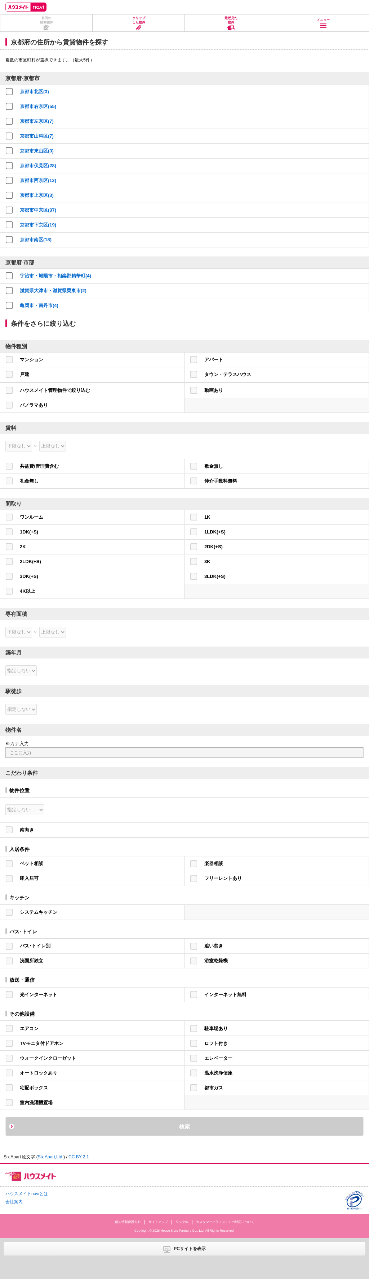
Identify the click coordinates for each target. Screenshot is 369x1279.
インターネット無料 (225, 994)
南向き (27, 830)
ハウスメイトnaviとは (26, 1193)
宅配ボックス (34, 1087)
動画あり (213, 390)
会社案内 (14, 1201)
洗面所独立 (31, 960)
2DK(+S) (213, 546)
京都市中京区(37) (38, 210)
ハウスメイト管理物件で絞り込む (55, 390)
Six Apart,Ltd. (50, 1156)
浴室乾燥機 (216, 960)
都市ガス (213, 1087)
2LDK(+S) (30, 561)
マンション (31, 359)
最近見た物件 (230, 20)
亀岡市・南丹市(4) (39, 305)
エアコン (29, 1028)
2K (23, 546)
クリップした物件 (138, 20)
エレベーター (218, 1058)
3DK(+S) (29, 576)
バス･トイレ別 (35, 946)
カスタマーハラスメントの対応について (225, 1222)
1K (207, 517)
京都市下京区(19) (38, 225)
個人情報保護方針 (128, 1222)
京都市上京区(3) (37, 195)
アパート (213, 359)
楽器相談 (213, 863)
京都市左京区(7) (37, 121)
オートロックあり (38, 1073)
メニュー (323, 20)
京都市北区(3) (34, 91)
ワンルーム (31, 517)
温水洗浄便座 (218, 1073)
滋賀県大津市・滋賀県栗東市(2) (53, 290)
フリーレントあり (223, 878)
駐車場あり (216, 1028)
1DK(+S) (29, 532)
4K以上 (27, 591)
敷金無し (213, 466)
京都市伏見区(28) (38, 165)
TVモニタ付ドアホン (41, 1043)
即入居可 (29, 878)
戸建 (24, 374)
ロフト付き (216, 1043)
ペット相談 (31, 863)
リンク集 (181, 1222)
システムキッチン (38, 912)
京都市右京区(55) (38, 106)
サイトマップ (158, 1222)
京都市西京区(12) (38, 180)
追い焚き (213, 946)
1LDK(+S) (215, 532)
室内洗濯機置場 (36, 1102)
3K (207, 561)
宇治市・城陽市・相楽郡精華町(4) (55, 275)
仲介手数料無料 (220, 481)
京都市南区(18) (36, 239)
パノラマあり (34, 405)
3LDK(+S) (215, 576)
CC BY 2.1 (78, 1156)
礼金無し (29, 481)
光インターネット (38, 994)
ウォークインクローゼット (48, 1058)
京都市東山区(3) (37, 151)
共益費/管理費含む (39, 466)
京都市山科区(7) (37, 136)
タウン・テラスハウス (227, 374)
